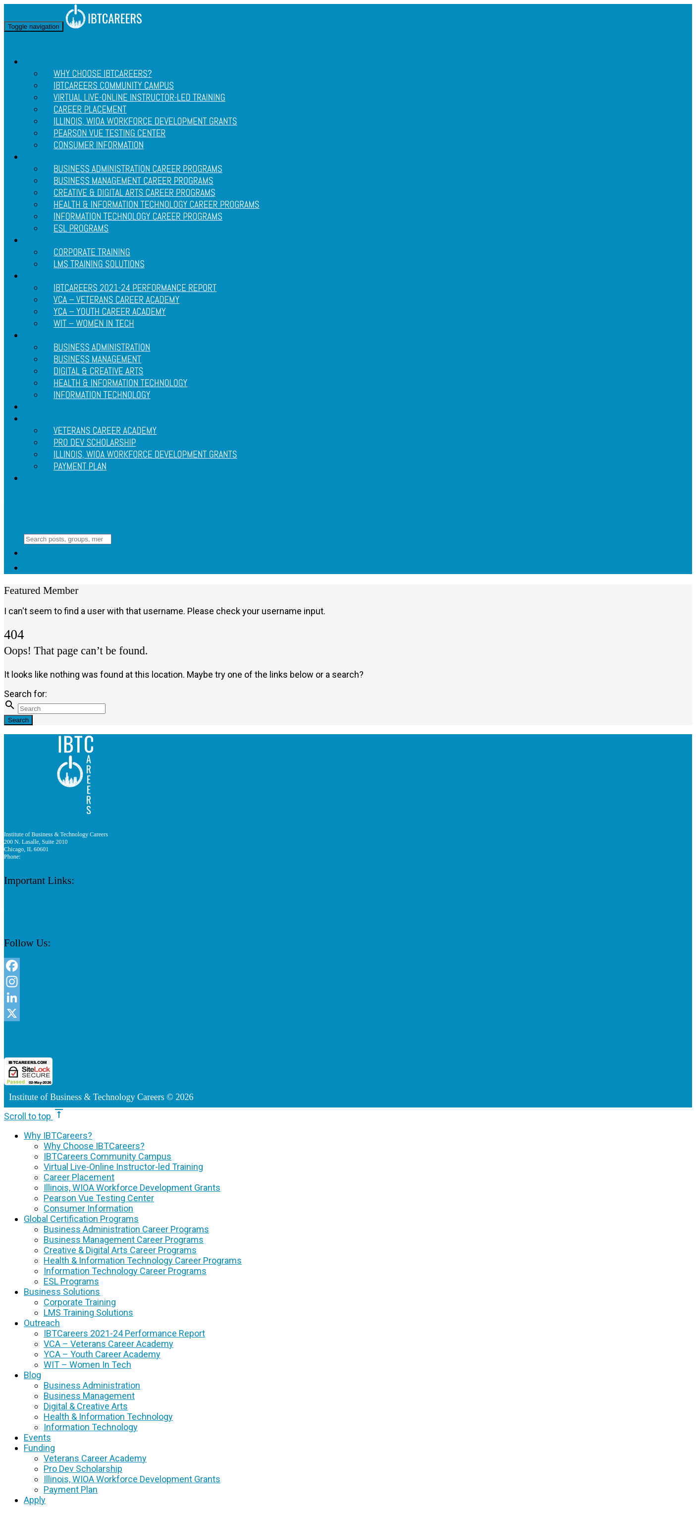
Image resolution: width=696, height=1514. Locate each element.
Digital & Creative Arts (86, 1406)
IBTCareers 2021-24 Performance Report (124, 1333)
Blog (33, 336)
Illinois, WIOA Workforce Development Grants (145, 455)
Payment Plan (80, 466)
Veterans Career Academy (95, 1458)
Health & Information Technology (108, 1416)
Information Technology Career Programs (138, 217)
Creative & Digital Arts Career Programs (120, 1250)
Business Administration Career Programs (126, 1229)
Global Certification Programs (81, 1219)
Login (41, 568)
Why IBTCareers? (58, 1135)
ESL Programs (81, 228)
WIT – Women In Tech (94, 324)
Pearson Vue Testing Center (99, 1198)
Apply (34, 478)
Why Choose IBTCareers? (94, 1146)
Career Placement (79, 1177)
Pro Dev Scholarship (83, 1468)
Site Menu (30, 502)
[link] (302, 1039)
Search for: (25, 694)
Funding (39, 419)
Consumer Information (99, 145)
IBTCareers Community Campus (107, 1156)
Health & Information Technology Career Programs (143, 1260)
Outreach (42, 276)
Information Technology (102, 395)
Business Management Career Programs (124, 1239)
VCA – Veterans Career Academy (108, 1344)
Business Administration (92, 1385)
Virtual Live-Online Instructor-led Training (139, 98)
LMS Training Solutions (99, 264)
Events (38, 407)
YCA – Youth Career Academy (102, 1354)
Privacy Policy (21, 911)
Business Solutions (62, 1291)
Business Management (89, 1396)
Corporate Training (80, 1302)
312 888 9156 (38, 856)
